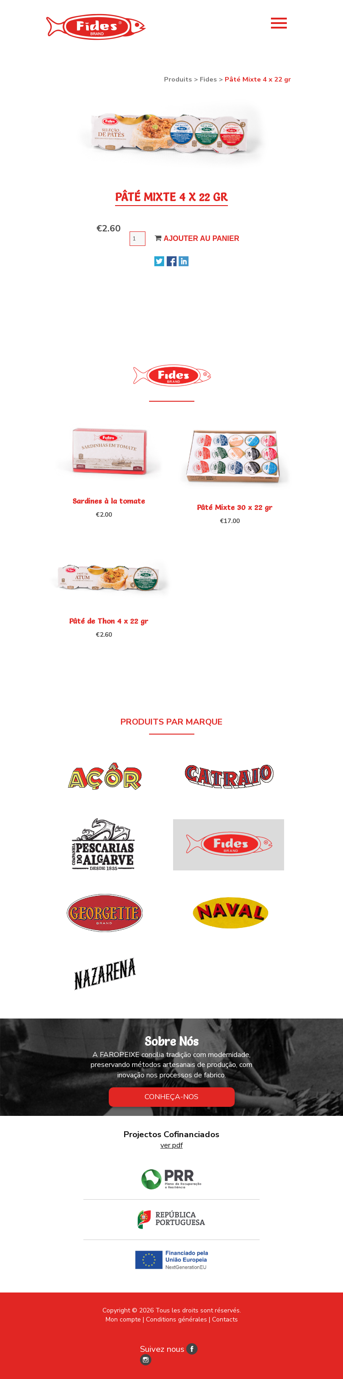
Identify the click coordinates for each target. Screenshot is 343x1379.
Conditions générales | (178, 1319)
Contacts (225, 1319)
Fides (208, 79)
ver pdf (171, 1145)
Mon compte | (125, 1319)
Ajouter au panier (201, 238)
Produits (178, 79)
